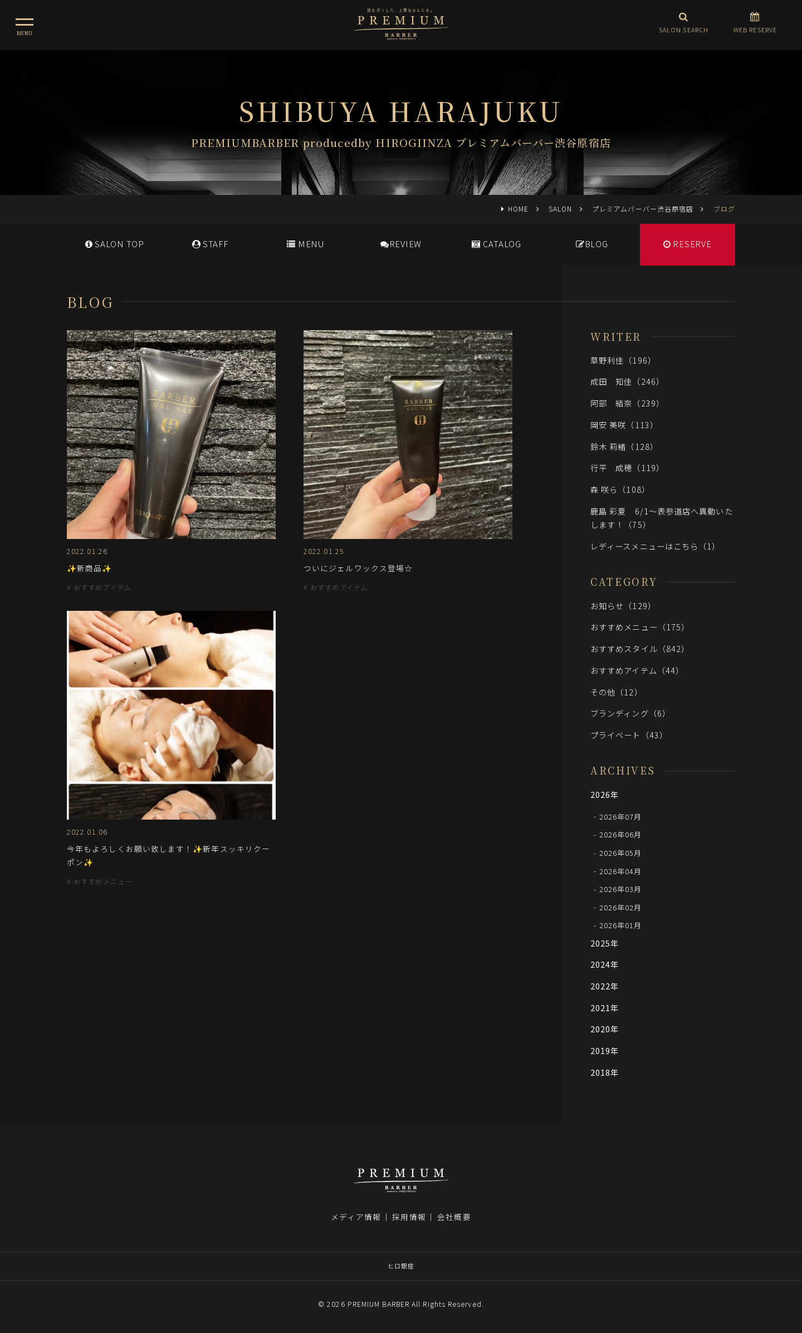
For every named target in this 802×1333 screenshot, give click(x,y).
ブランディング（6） (630, 713)
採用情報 (409, 1216)
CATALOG (496, 243)
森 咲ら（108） (620, 489)
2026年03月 (620, 889)
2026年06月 (620, 834)
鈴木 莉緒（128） (624, 446)
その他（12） (616, 692)
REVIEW (401, 243)
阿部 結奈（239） (627, 403)
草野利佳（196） (623, 360)
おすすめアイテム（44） (637, 670)
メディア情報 (356, 1216)
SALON (560, 208)
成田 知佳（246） (627, 381)
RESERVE (687, 243)
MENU (305, 243)
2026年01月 (620, 925)
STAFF (210, 243)
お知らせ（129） (623, 605)
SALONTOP (114, 243)
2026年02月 (620, 906)
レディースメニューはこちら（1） (655, 546)
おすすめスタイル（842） (639, 648)
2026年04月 (620, 870)
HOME (518, 208)
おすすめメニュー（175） (639, 627)
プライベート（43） (629, 735)
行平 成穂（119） (627, 467)
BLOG (592, 243)
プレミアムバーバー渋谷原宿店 (642, 208)
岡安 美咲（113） (624, 424)
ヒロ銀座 (401, 1265)
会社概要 (454, 1216)
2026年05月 (620, 852)
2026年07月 (620, 816)
